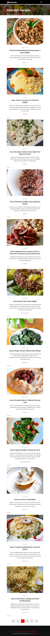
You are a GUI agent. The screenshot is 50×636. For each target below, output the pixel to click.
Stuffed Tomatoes (25, 461)
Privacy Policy (32, 631)
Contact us (16, 631)
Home (8, 14)
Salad (25, 114)
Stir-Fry (25, 62)
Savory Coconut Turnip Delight (25, 499)
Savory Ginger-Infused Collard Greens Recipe (25, 351)
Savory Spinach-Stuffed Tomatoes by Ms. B (25, 450)
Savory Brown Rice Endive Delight (25, 301)
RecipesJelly (35, 633)
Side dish (25, 362)
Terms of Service (24, 631)
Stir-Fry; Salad (25, 313)
